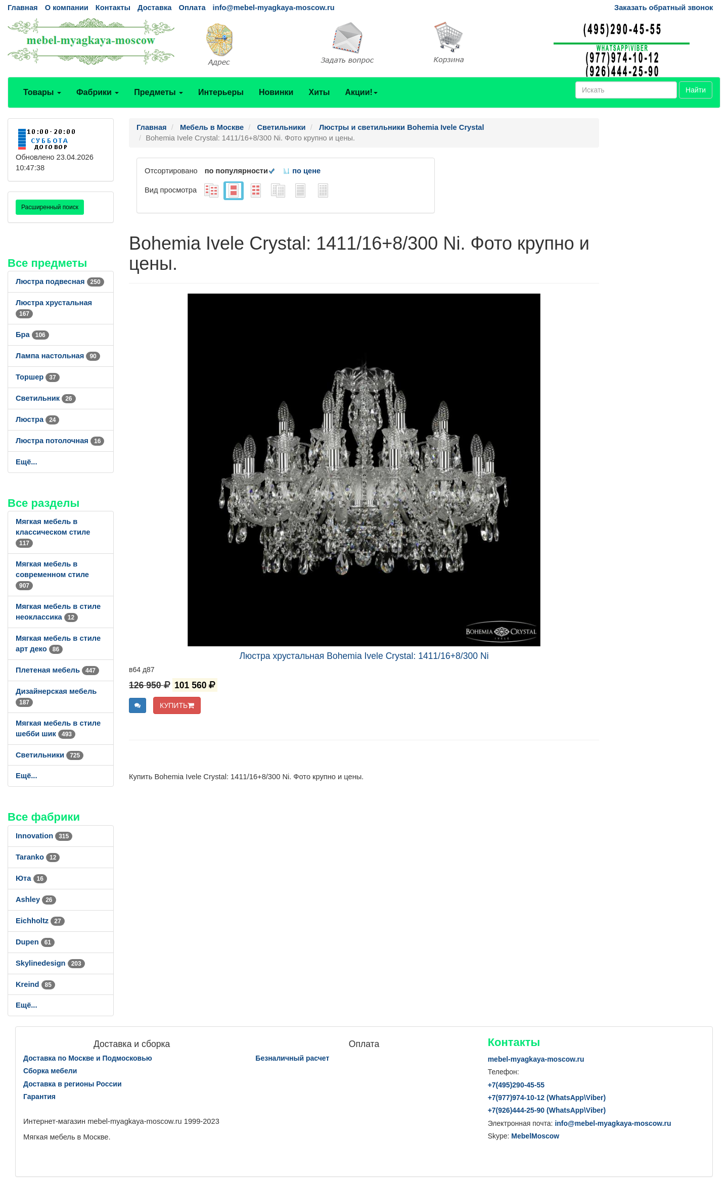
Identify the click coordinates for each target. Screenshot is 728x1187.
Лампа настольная (58, 356)
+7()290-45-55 (516, 1085)
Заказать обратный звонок (663, 8)
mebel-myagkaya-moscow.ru (536, 1059)
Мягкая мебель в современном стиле (52, 574)
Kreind (35, 984)
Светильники (49, 755)
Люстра (37, 419)
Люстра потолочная (60, 441)
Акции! (361, 92)
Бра (32, 334)
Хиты (319, 92)
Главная (23, 8)
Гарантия (39, 1097)
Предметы (158, 92)
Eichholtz (40, 921)
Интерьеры (221, 92)
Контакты (113, 8)
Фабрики (97, 92)
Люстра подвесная (60, 281)
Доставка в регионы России (72, 1084)
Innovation (44, 836)
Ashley (36, 899)
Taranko (38, 857)
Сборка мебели (50, 1071)
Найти (696, 90)
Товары (42, 92)
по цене (302, 171)
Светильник (46, 398)
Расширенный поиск (49, 207)
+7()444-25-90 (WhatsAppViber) (547, 1110)
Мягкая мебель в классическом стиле (53, 532)
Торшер (38, 377)
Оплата (191, 8)
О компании (66, 8)
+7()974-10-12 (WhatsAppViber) (547, 1098)
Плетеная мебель (57, 670)
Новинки (276, 92)
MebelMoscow (535, 1136)
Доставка (154, 8)
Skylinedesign (50, 963)
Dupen (35, 942)
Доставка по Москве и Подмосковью (87, 1058)
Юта (31, 878)
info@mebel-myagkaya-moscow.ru (274, 8)
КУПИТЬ (177, 705)
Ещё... (26, 462)
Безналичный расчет (292, 1058)
